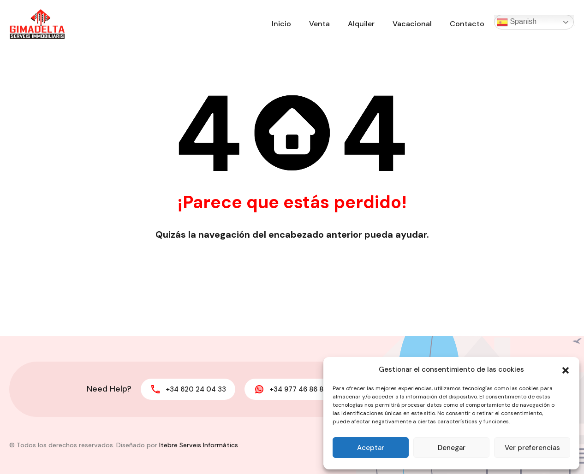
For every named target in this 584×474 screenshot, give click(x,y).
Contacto (467, 24)
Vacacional (412, 24)
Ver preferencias (532, 447)
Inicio (281, 24)
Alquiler (361, 24)
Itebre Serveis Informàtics (198, 445)
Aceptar (370, 447)
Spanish (516, 22)
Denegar (451, 447)
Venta (319, 24)
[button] (565, 369)
